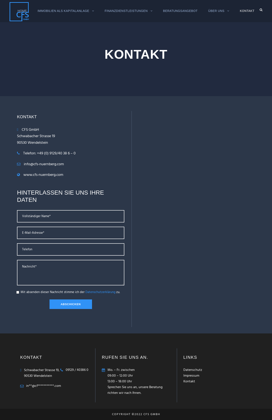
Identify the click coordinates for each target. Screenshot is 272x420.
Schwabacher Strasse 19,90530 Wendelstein (42, 373)
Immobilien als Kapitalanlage (63, 11)
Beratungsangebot (180, 11)
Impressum (191, 376)
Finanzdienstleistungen (126, 11)
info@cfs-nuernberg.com (44, 164)
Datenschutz (192, 370)
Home (22, 11)
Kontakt (247, 11)
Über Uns (216, 11)
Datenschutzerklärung (100, 292)
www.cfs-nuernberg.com (43, 175)
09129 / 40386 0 (77, 370)
